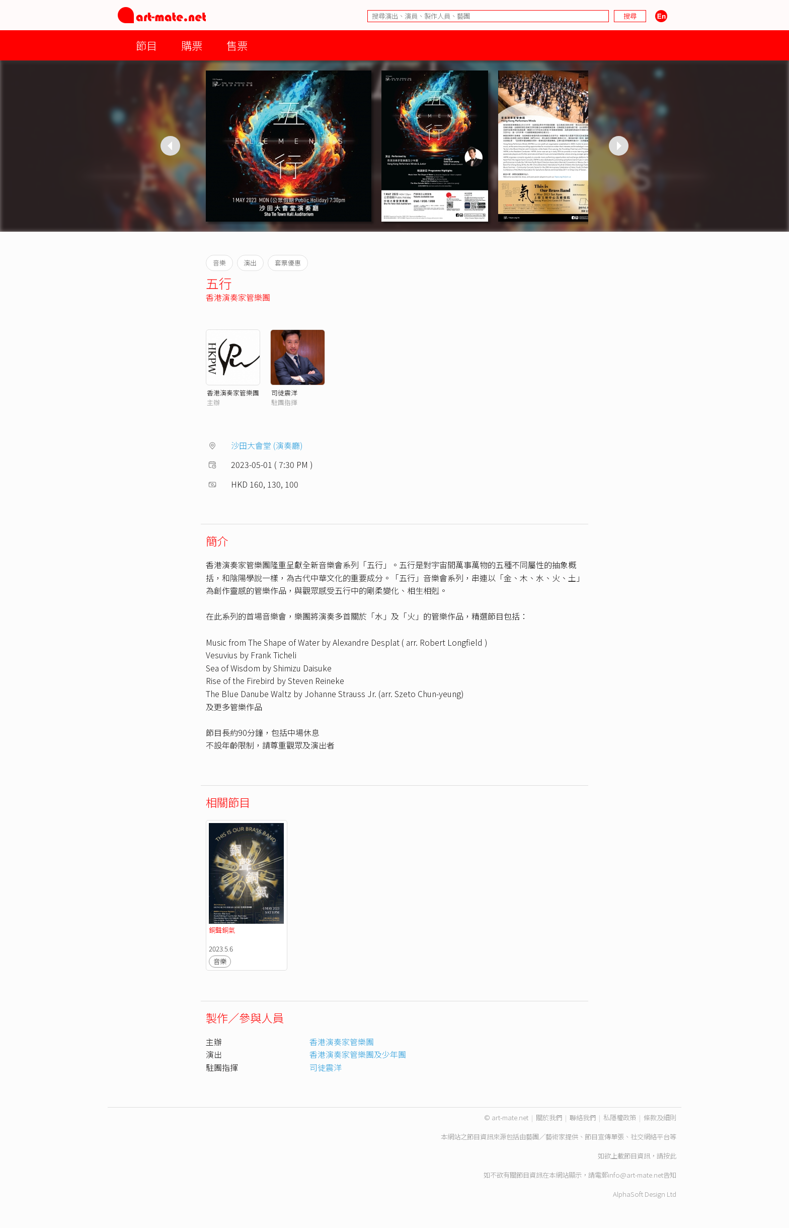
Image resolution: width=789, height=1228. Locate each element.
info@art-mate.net (635, 1175)
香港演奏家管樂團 (238, 297)
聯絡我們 (583, 1117)
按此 (669, 1156)
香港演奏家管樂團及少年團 (357, 1054)
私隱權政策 (619, 1117)
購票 (191, 45)
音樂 (219, 961)
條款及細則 (660, 1117)
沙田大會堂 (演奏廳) (267, 445)
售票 (237, 45)
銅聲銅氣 (222, 930)
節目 (146, 45)
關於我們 (549, 1117)
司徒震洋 (284, 392)
